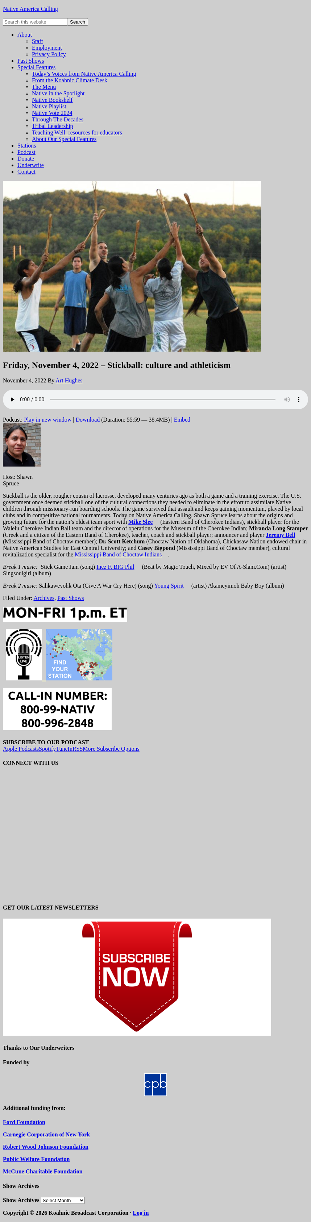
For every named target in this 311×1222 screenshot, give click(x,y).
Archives (43, 598)
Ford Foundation (24, 1122)
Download (88, 420)
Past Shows (70, 598)
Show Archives (21, 1200)
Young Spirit (169, 586)
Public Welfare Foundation (36, 1159)
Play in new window (47, 420)
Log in (141, 1213)
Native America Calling (30, 9)
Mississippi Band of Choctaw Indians (118, 554)
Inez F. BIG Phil (115, 567)
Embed (182, 420)
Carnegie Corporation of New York (46, 1134)
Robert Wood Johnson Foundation (45, 1147)
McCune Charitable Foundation (43, 1171)
